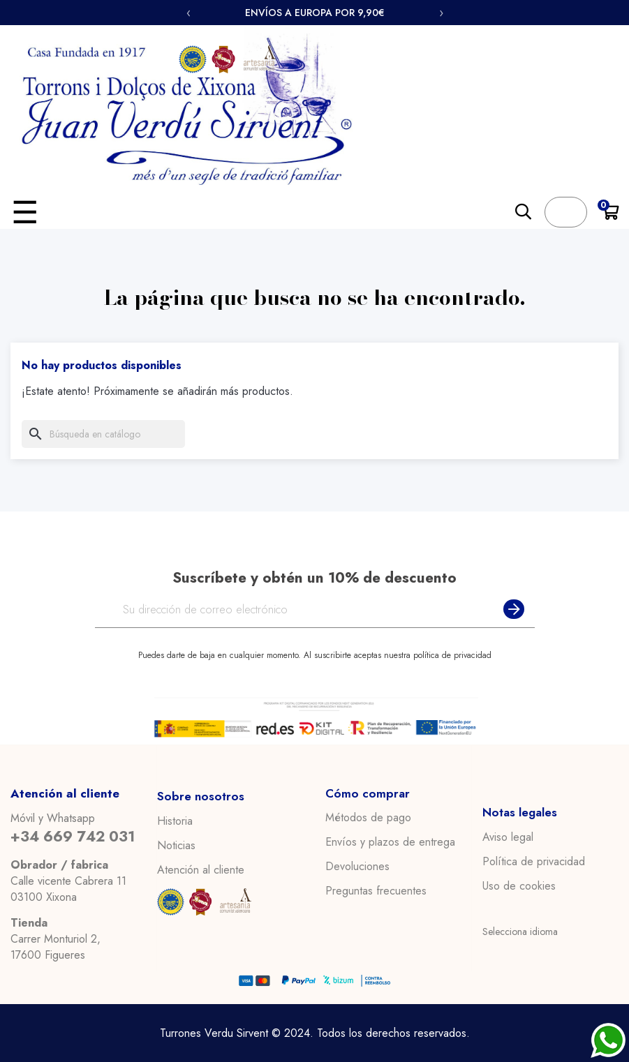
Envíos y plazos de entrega (390, 842)
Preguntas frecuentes (376, 891)
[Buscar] (103, 434)
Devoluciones (357, 866)
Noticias (176, 845)
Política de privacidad (533, 861)
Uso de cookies (519, 885)
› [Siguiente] (441, 12)
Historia (175, 820)
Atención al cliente (200, 869)
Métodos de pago (368, 818)
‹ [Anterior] (188, 12)
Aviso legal (507, 836)
